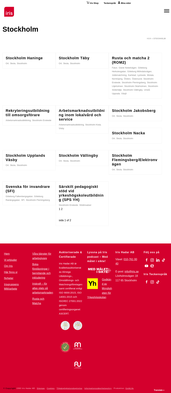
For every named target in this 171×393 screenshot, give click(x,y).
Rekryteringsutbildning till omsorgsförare (28, 113)
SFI (23, 200)
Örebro (127, 79)
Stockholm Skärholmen (135, 86)
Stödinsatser (85, 205)
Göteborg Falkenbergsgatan (19, 196)
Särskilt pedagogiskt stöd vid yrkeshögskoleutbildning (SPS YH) (81, 193)
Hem (149, 39)
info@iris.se (132, 271)
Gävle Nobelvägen (128, 67)
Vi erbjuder (10, 260)
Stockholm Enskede (41, 120)
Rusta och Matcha (38, 301)
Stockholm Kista (93, 124)
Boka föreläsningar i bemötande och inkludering (41, 271)
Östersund (137, 79)
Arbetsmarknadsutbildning (18, 120)
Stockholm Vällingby (133, 90)
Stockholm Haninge (24, 58)
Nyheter (8, 278)
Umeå (147, 90)
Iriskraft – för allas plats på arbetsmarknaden (42, 288)
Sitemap (41, 388)
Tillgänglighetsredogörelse (69, 388)
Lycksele (141, 75)
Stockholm (22, 63)
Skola (13, 63)
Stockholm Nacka (128, 133)
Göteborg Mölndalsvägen (139, 71)
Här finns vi (10, 272)
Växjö (124, 93)
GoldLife (129, 388)
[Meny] (166, 10)
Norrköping (117, 79)
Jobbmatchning (119, 75)
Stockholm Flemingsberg (134, 82)
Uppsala (116, 93)
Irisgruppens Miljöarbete (11, 286)
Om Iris (8, 266)
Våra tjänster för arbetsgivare (41, 256)
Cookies (51, 388)
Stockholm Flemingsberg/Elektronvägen (134, 159)
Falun (114, 67)
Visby (61, 128)
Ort (7, 63)
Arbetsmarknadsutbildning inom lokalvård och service (82, 115)
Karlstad (132, 75)
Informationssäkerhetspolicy (98, 388)
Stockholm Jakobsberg (134, 111)
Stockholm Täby (74, 58)
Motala (150, 75)
